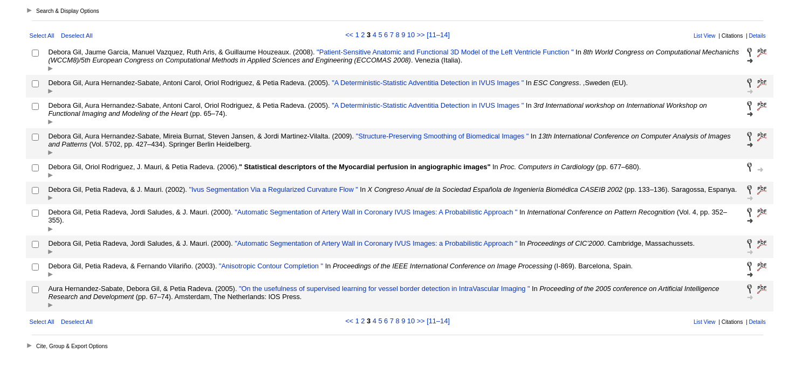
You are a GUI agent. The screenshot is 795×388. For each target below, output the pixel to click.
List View (705, 36)
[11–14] (438, 35)
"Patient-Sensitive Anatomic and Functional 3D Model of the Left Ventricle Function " (444, 52)
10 (411, 35)
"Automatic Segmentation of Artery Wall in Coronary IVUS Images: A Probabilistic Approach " (375, 212)
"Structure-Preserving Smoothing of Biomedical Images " (441, 136)
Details (757, 36)
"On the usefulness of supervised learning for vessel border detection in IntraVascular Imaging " (383, 289)
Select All (41, 35)
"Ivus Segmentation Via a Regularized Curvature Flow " (272, 189)
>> (421, 35)
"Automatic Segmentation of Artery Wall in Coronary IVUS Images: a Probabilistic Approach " (375, 243)
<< (349, 35)
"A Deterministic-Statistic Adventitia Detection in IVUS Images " (427, 83)
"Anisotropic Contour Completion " (270, 266)
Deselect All (76, 35)
